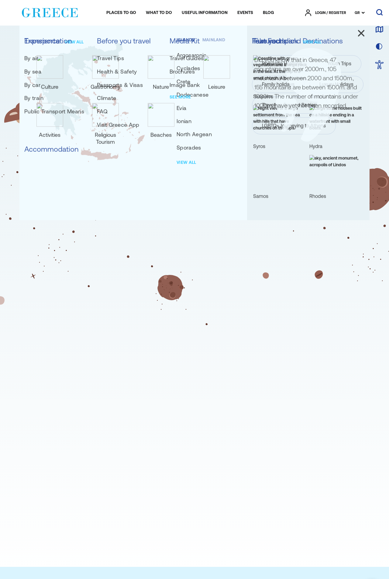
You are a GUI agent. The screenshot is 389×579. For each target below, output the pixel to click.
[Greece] (50, 12)
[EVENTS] (245, 13)
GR (357, 13)
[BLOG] (268, 13)
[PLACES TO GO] (121, 13)
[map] (379, 30)
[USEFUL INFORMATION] (204, 13)
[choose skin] (379, 47)
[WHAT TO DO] (158, 13)
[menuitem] (121, 13)
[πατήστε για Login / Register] (325, 12)
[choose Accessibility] (379, 65)
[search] (379, 13)
